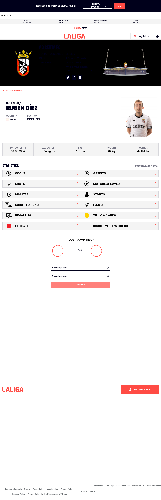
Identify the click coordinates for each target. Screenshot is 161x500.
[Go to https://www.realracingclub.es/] (90, 15)
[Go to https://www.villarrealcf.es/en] (157, 15)
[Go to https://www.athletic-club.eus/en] (16, 15)
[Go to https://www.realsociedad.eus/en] (135, 15)
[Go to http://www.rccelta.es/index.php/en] (38, 15)
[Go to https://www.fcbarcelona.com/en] (60, 15)
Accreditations (123, 486)
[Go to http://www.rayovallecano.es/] (98, 15)
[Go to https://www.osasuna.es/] (31, 15)
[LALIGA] (74, 36)
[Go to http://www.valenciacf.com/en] (150, 15)
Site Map (110, 486)
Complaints (98, 486)
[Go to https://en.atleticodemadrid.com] (23, 15)
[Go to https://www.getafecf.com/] (68, 15)
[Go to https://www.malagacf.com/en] (83, 15)
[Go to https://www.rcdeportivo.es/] (105, 15)
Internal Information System (17, 489)
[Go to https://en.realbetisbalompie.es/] (120, 15)
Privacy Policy (67, 489)
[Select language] (142, 36)
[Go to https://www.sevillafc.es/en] (142, 15)
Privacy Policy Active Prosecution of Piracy (47, 494)
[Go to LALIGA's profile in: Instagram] (80, 77)
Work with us (138, 486)
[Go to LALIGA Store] (80, 28)
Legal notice (52, 489)
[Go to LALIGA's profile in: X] (68, 77)
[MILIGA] (156, 36)
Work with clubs (153, 486)
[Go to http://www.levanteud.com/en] (75, 15)
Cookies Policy (18, 494)
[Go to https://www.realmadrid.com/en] (127, 15)
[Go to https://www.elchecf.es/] (53, 15)
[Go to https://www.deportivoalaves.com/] (46, 15)
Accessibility (38, 489)
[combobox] (80, 267)
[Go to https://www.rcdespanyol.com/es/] (113, 15)
